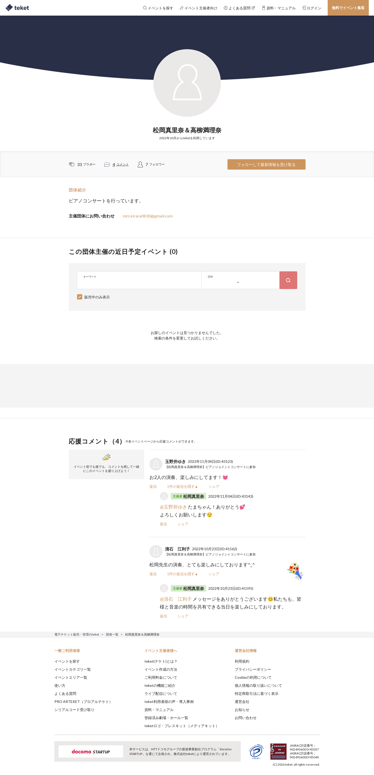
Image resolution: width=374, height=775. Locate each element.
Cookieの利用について (253, 677)
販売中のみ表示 (97, 297)
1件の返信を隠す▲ (182, 486)
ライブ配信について (160, 693)
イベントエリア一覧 (70, 677)
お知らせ (242, 709)
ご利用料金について (160, 677)
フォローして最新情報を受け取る (266, 164)
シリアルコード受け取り (74, 709)
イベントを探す (67, 661)
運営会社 (242, 701)
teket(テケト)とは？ (161, 661)
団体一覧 (112, 634)
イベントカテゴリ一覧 (72, 669)
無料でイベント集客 (348, 7)
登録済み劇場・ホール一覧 (166, 717)
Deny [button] (290, 749)
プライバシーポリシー (253, 669)
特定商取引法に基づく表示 (256, 693)
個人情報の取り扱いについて (258, 685)
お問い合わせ (246, 717)
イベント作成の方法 (160, 669)
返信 (153, 486)
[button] (46, 756)
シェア (213, 486)
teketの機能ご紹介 (159, 685)
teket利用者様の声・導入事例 (169, 701)
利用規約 (242, 661)
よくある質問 (65, 693)
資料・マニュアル (159, 709)
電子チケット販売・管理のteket (76, 634)
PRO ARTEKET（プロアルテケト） (83, 701)
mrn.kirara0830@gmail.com (148, 215)
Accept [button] (316, 749)
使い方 (59, 685)
